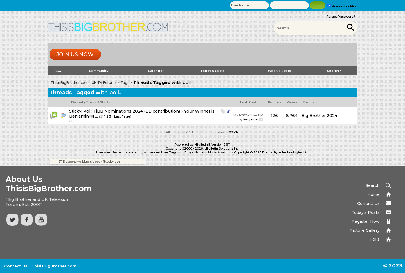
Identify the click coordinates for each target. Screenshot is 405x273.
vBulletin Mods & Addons (213, 152)
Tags (124, 83)
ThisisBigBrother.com (54, 266)
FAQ (57, 71)
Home (373, 194)
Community (100, 71)
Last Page (122, 116)
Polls (375, 239)
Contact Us (368, 203)
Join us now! (75, 54)
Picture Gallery (365, 230)
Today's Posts (212, 71)
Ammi (73, 121)
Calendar (156, 71)
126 (274, 115)
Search (335, 71)
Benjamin (250, 119)
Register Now (366, 221)
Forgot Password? (341, 17)
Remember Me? (342, 6)
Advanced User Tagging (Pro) (167, 152)
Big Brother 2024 (319, 115)
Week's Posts (279, 71)
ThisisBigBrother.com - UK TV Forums (83, 83)
